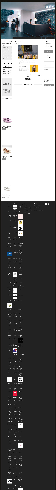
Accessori (5, 52)
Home (14, 38)
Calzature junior (6, 50)
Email (45, 65)
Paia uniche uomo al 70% (6, 55)
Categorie (26, 206)
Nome (45, 60)
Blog (43, 38)
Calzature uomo (6, 49)
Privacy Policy (27, 213)
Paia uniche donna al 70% (6, 58)
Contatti (39, 38)
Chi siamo (33, 38)
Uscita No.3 (39, 75)
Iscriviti (48, 51)
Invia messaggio (48, 85)
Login (19, 38)
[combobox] (7, 45)
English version (49, 38)
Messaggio (46, 69)
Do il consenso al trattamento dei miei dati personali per (48, 80)
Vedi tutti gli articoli (28, 75)
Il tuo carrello (25, 38)
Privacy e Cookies (28, 208)
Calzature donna (6, 47)
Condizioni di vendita (28, 209)
